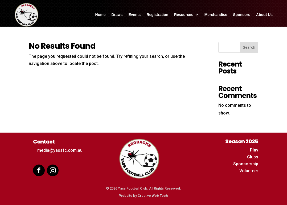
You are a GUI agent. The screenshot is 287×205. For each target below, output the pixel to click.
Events (134, 15)
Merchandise (215, 15)
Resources (183, 15)
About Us (264, 15)
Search (249, 47)
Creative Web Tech (153, 196)
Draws (116, 15)
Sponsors (241, 15)
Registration (157, 15)
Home (100, 15)
